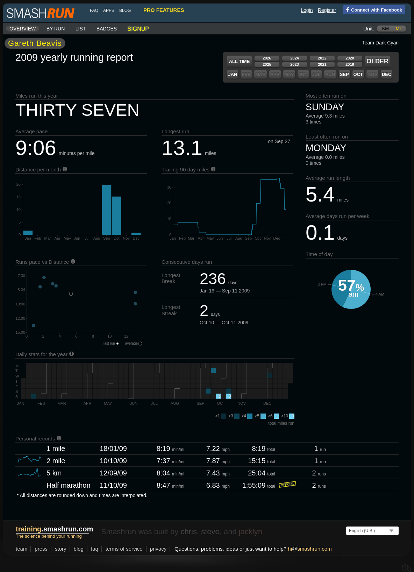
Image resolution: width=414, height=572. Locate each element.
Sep (344, 74)
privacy (158, 549)
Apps (108, 10)
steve (210, 531)
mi (398, 28)
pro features (163, 10)
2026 (267, 58)
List (81, 28)
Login (307, 10)
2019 (349, 64)
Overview (22, 28)
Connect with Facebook (372, 9)
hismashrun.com (309, 549)
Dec (386, 74)
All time (239, 61)
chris (188, 531)
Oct (358, 74)
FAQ (94, 10)
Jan (232, 74)
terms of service (124, 549)
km (385, 28)
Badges (107, 28)
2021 (322, 64)
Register (327, 10)
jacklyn (250, 531)
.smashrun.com (54, 529)
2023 (294, 64)
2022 (322, 58)
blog (125, 10)
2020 (349, 58)
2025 (267, 64)
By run (56, 28)
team (21, 549)
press (41, 549)
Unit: (368, 28)
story (60, 549)
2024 (294, 58)
